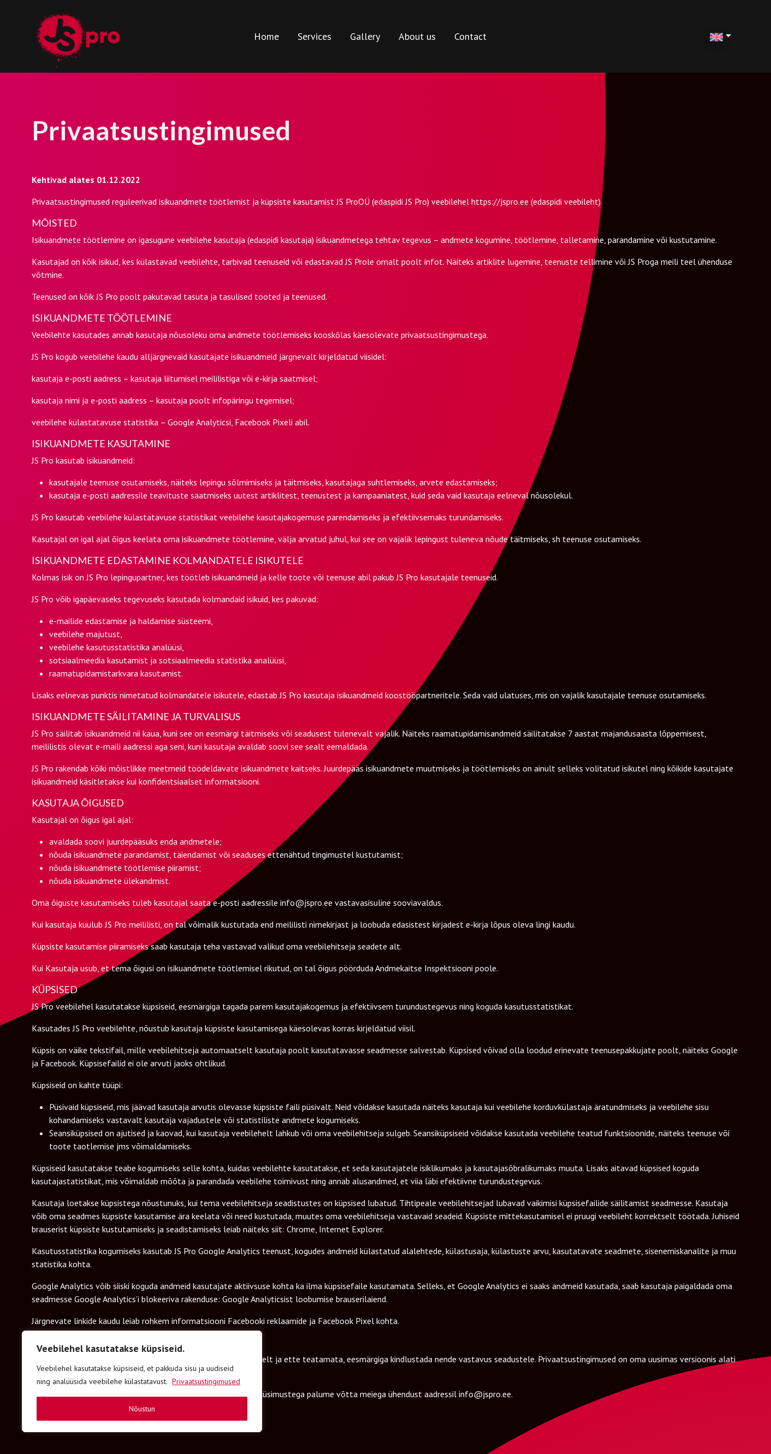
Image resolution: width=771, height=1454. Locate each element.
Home (266, 36)
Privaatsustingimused (206, 1381)
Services (314, 36)
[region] (142, 1381)
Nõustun (142, 1409)
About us (417, 36)
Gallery (365, 36)
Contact (470, 36)
